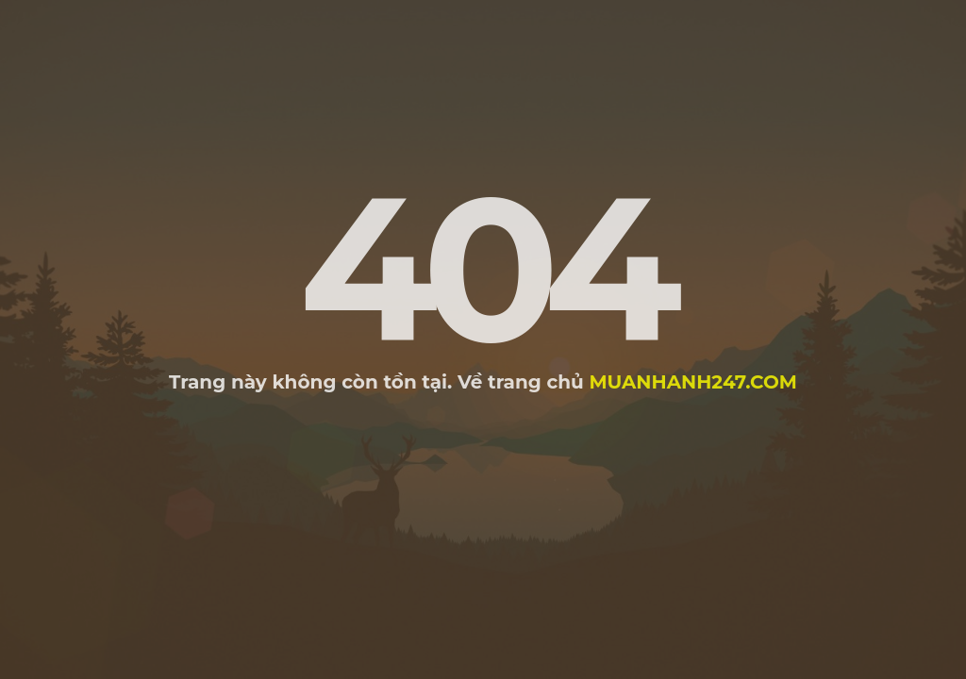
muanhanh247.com (693, 382)
